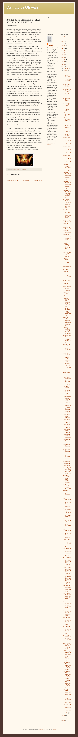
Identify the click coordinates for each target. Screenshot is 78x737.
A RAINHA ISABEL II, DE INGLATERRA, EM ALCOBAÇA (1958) (67, 357)
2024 (63, 36)
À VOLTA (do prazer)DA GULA (66, 104)
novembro (66, 68)
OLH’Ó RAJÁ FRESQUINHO (67, 374)
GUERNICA (66, 271)
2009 (63, 718)
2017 (63, 52)
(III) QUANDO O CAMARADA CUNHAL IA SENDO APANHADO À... (67, 561)
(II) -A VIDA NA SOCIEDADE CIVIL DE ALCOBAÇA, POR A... (67, 638)
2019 (63, 48)
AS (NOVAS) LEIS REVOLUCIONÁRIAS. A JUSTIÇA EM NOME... (67, 666)
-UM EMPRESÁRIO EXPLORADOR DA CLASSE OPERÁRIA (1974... (67, 655)
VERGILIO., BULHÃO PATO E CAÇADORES (67, 261)
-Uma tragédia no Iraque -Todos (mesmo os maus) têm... (67, 119)
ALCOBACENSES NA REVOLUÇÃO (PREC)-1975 (67, 692)
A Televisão (66, 296)
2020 (63, 45)
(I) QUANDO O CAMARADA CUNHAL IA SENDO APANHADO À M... (67, 580)
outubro (66, 70)
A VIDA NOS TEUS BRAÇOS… (66, 100)
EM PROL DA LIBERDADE (67, 124)
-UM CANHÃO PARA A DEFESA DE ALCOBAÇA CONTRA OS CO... (67, 543)
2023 (63, 39)
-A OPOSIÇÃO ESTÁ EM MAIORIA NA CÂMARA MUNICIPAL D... (67, 339)
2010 (63, 715)
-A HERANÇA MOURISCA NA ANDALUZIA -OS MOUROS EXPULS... (67, 131)
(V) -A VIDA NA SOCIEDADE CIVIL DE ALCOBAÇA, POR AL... (67, 612)
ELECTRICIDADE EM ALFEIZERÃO (67, 276)
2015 (63, 57)
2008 (63, 720)
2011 (63, 66)
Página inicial (26, 180)
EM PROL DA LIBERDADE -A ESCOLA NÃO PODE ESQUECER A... (67, 194)
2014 (63, 59)
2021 (63, 43)
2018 (63, 50)
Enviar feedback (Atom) (17, 183)
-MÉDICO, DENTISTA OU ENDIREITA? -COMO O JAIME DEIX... (67, 390)
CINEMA (65, 284)
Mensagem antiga (38, 180)
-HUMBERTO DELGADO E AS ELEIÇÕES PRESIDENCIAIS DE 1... (67, 381)
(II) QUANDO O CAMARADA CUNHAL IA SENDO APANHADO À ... (67, 571)
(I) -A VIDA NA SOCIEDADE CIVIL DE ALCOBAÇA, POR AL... (67, 646)
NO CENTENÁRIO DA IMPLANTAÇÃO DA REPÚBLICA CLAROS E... (67, 502)
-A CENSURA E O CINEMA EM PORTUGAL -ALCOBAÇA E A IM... (67, 409)
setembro (66, 713)
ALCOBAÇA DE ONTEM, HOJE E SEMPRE (67, 254)
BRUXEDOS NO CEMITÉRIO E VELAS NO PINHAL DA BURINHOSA (67, 470)
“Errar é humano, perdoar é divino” (67, 109)
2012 (63, 64)
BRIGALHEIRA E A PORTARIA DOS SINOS (67, 288)
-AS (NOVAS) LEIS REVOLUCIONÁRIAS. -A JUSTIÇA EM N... (67, 684)
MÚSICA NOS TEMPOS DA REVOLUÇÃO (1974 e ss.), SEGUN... (67, 596)
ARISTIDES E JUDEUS (66, 293)
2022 (63, 41)
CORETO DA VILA (66, 281)
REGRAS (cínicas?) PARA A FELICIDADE (67, 486)
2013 (63, 61)
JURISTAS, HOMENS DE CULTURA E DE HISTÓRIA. (67, 167)
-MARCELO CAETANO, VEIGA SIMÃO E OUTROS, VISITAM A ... (67, 479)
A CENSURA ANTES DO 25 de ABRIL (67, 416)
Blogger (54, 729)
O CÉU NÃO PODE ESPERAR (66, 86)
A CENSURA (66, 459)
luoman (41, 729)
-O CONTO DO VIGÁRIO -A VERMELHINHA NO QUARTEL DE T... (67, 400)
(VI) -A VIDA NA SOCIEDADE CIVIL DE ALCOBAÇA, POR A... (67, 604)
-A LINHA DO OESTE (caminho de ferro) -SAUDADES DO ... (67, 348)
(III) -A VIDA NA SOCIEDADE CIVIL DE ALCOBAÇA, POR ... (67, 630)
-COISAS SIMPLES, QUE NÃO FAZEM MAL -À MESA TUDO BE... (67, 247)
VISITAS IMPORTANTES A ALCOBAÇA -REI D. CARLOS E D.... (67, 302)
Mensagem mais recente (12, 180)
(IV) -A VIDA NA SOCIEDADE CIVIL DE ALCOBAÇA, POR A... (67, 621)
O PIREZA (65, 269)
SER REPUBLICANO (67, 114)
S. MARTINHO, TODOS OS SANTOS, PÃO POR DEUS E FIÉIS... (67, 93)
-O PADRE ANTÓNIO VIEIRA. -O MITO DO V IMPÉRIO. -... (67, 330)
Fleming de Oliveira (22, 7)
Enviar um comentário (14, 177)
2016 (63, 55)
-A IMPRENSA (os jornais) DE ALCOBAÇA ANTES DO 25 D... (67, 367)
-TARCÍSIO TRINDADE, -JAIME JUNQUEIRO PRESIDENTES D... (67, 312)
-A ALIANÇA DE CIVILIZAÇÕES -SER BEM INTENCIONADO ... (67, 238)
